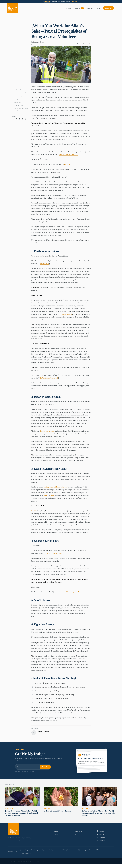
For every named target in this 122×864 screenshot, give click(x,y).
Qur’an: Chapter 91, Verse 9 (70, 592)
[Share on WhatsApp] (86, 43)
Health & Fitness (73, 850)
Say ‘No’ (34, 511)
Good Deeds (86, 808)
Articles (68, 8)
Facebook (101, 840)
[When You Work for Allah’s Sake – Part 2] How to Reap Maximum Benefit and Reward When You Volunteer (21, 813)
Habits (63, 850)
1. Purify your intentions (19, 89)
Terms (42, 861)
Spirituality (47, 850)
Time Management (36, 850)
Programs (79, 8)
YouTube (100, 834)
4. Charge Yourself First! (19, 99)
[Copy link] (89, 43)
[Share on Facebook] (80, 43)
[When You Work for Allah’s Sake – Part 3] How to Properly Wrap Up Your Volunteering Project (98, 813)
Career (91, 850)
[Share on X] (77, 43)
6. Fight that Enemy (18, 105)
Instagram (101, 837)
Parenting (83, 850)
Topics (56, 834)
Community (90, 8)
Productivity (25, 850)
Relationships (99, 850)
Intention (34, 21)
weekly (46, 495)
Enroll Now (75, 1)
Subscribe (108, 8)
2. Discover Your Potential (20, 93)
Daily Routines (25, 853)
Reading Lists (58, 837)
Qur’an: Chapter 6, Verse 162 (49, 378)
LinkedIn (100, 831)
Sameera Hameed (39, 42)
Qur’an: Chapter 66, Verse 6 (54, 553)
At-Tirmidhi (67, 164)
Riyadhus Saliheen (66, 314)
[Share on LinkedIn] (83, 43)
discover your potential (47, 431)
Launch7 (112, 861)
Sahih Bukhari (44, 264)
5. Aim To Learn (17, 102)
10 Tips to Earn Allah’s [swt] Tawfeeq (57, 811)
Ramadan (56, 850)
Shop (98, 8)
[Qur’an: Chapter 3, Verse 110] (68, 154)
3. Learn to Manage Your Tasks (21, 96)
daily (53, 495)
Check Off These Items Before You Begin (21, 109)
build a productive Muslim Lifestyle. (55, 487)
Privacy (38, 861)
